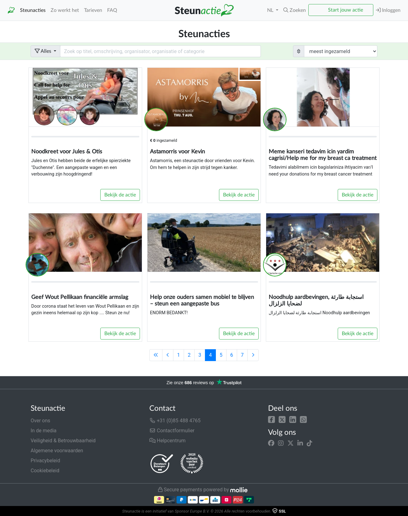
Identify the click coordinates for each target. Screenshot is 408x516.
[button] (271, 419)
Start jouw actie (345, 9)
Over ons (40, 421)
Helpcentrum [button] (167, 441)
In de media (44, 431)
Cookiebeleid (45, 471)
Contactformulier (172, 431)
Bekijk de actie (120, 194)
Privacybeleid (45, 461)
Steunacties (33, 10)
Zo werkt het (65, 10)
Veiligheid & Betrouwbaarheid (63, 441)
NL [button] (271, 10)
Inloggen (388, 10)
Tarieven (93, 10)
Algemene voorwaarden (57, 451)
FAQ (112, 10)
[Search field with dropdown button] (160, 51)
